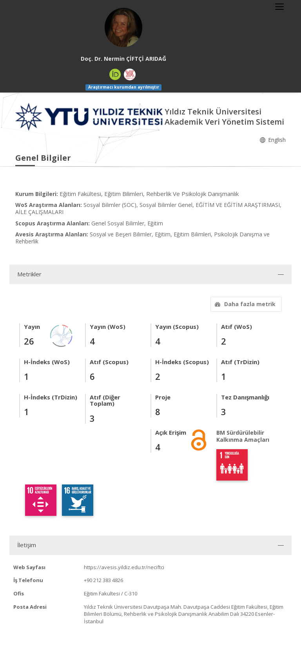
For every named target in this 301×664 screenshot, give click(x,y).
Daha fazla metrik (244, 304)
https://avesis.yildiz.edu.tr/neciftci (124, 567)
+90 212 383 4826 (103, 580)
